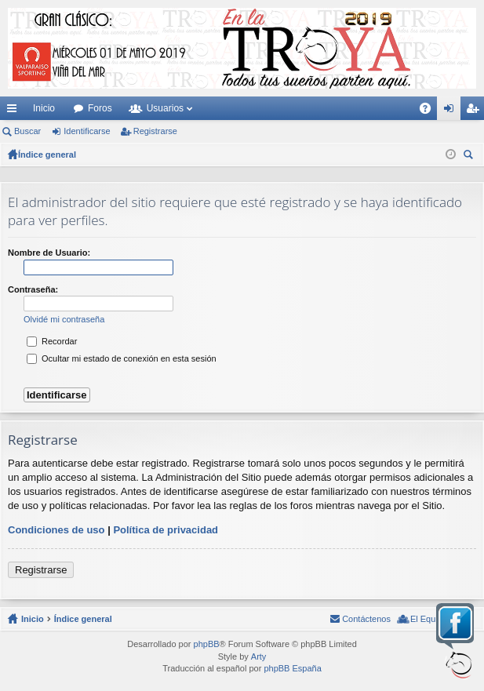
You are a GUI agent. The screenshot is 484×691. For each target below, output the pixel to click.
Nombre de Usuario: (49, 252)
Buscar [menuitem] (470, 156)
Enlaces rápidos (15, 111)
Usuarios (165, 108)
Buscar (27, 131)
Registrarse (155, 131)
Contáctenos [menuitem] (366, 619)
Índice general (83, 619)
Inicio (44, 108)
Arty (259, 656)
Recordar (52, 341)
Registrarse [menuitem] (476, 111)
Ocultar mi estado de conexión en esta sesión (122, 358)
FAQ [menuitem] (430, 111)
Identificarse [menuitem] (452, 111)
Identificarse (87, 131)
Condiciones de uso (56, 530)
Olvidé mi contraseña (64, 319)
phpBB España (292, 668)
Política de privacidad (165, 530)
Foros (100, 108)
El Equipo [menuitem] (428, 619)
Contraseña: (33, 289)
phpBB (207, 644)
